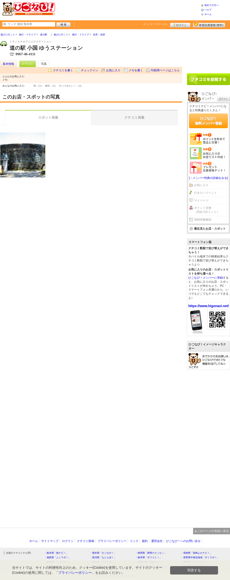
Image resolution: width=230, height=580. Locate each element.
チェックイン (89, 70)
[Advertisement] (128, 9)
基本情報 (8, 64)
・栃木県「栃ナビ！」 (56, 553)
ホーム (208, 14)
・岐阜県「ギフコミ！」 (148, 557)
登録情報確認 (202, 219)
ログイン (180, 24)
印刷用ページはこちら (165, 70)
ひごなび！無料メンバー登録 (208, 120)
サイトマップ (49, 541)
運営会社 (157, 541)
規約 (145, 541)
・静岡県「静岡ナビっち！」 (151, 553)
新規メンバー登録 (209, 24)
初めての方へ (211, 5)
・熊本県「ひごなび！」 (103, 553)
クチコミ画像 (134, 117)
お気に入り (113, 70)
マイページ (201, 200)
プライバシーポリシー (112, 541)
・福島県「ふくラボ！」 (57, 557)
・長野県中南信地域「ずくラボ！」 (200, 557)
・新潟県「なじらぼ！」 (103, 557)
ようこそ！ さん (155, 24)
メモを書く (136, 70)
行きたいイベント (205, 192)
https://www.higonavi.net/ (208, 306)
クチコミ (27, 64)
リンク (134, 541)
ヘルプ (208, 9)
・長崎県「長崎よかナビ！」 (196, 553)
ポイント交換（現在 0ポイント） (206, 210)
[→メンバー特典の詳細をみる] (208, 178)
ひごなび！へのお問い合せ (183, 541)
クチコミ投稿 (85, 541)
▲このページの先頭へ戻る (211, 531)
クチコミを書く (63, 70)
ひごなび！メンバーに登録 (205, 277)
